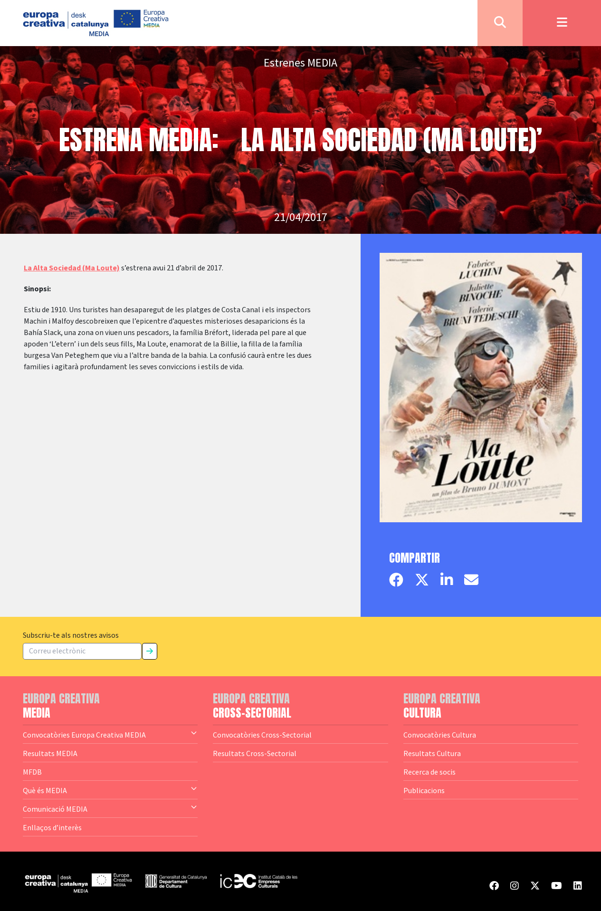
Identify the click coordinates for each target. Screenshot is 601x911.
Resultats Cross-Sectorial (254, 753)
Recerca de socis (429, 772)
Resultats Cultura (432, 753)
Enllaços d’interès (52, 827)
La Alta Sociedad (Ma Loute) (72, 268)
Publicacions (424, 790)
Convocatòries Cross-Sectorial (262, 734)
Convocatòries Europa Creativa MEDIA (110, 734)
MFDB (32, 772)
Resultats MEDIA (50, 753)
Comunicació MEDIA (110, 808)
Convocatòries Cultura (439, 734)
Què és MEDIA (110, 790)
